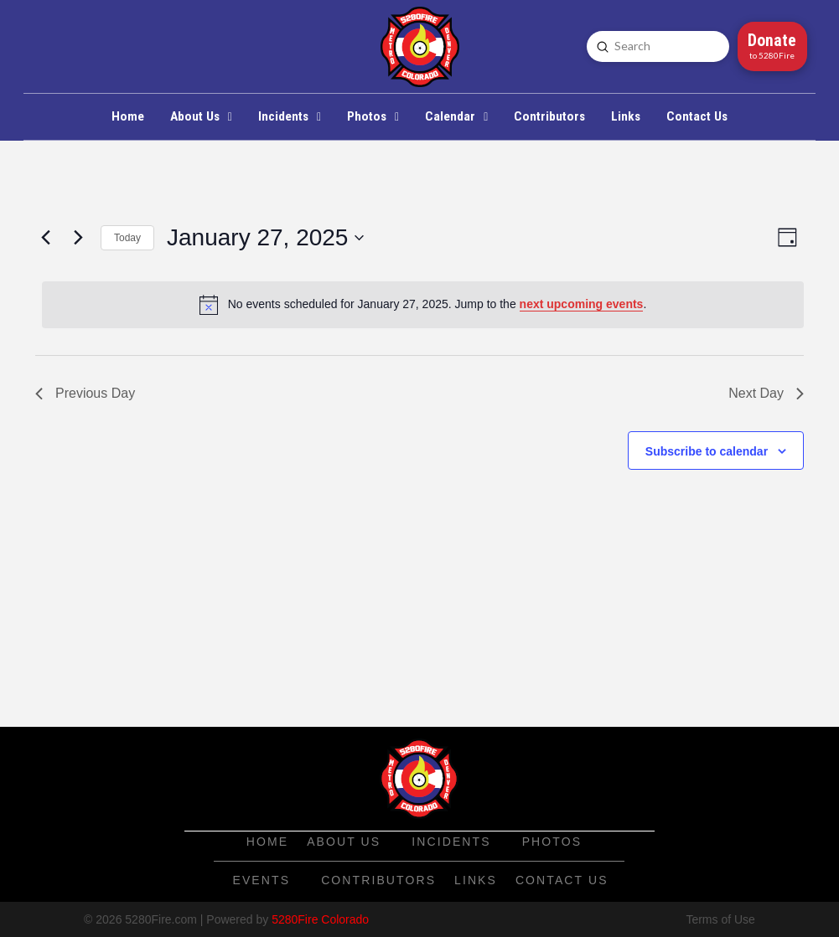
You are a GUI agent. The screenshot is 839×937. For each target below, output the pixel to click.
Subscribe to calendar (706, 451)
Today (127, 238)
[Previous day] (45, 238)
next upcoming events (582, 304)
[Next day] (78, 238)
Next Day (766, 393)
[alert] (423, 304)
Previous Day (85, 393)
